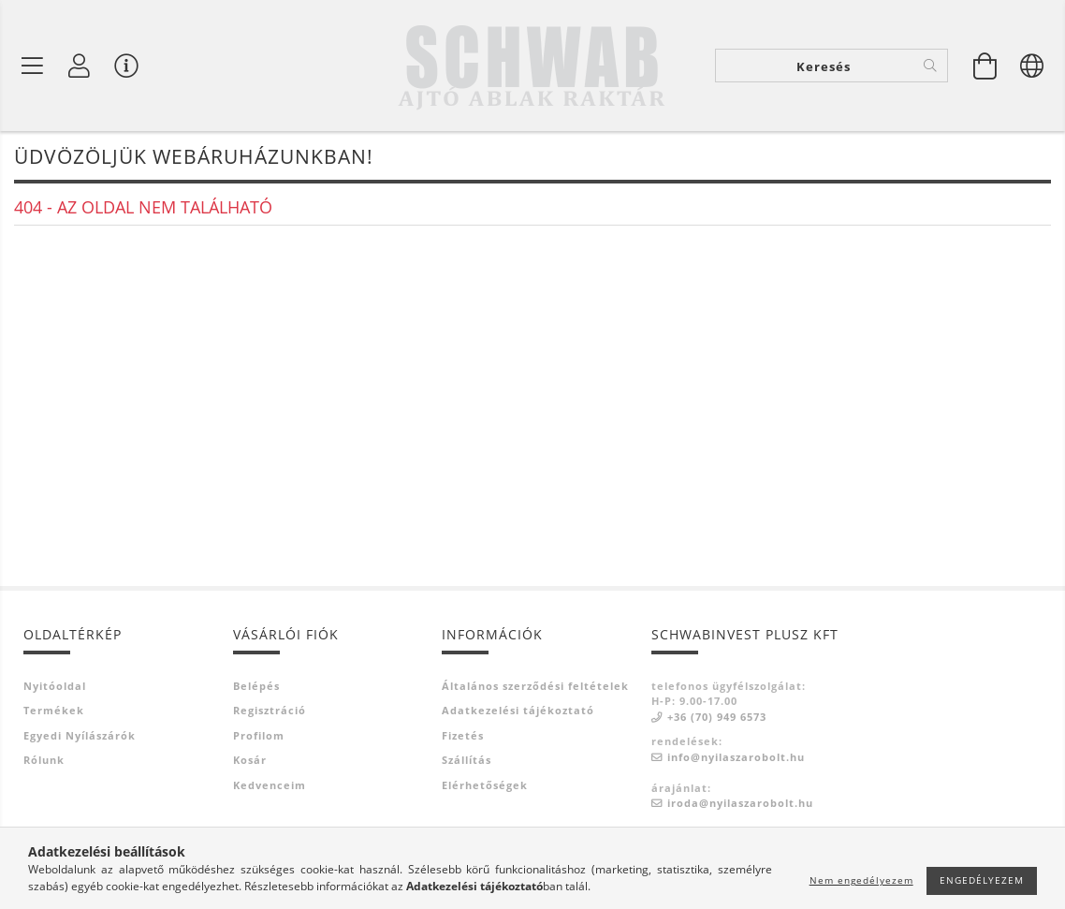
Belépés (256, 686)
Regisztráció (269, 710)
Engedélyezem (982, 880)
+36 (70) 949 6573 (716, 717)
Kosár (250, 760)
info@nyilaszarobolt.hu (736, 757)
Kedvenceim (269, 785)
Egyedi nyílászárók (79, 735)
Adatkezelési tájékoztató (518, 710)
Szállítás (466, 760)
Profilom (258, 735)
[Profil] (79, 65)
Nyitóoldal (54, 686)
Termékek (53, 710)
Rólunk (44, 760)
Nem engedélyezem (861, 880)
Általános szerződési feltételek (535, 686)
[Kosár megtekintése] (985, 65)
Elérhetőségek (485, 785)
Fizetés (463, 735)
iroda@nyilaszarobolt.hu (740, 803)
